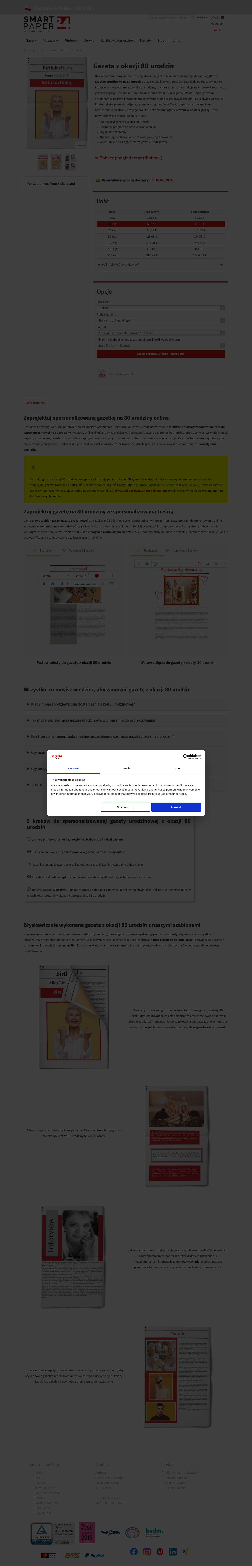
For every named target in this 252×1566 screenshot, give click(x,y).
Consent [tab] (73, 768)
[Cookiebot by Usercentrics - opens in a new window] (185, 757)
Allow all (176, 807)
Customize (125, 807)
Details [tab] (126, 768)
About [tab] (178, 768)
